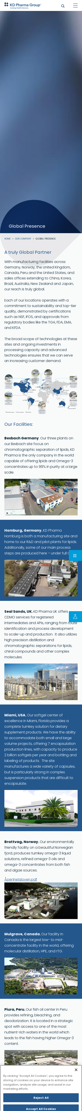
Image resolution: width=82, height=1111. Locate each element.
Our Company (23, 239)
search (63, 6)
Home (7, 239)
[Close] (76, 1079)
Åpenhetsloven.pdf (20, 879)
